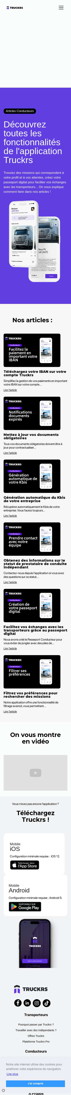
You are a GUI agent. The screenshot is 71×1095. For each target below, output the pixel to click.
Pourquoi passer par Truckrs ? (36, 1024)
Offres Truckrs (36, 1035)
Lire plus (12, 1074)
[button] (60, 7)
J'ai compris (35, 1083)
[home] (18, 7)
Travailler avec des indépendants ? (36, 1030)
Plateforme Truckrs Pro (35, 1041)
